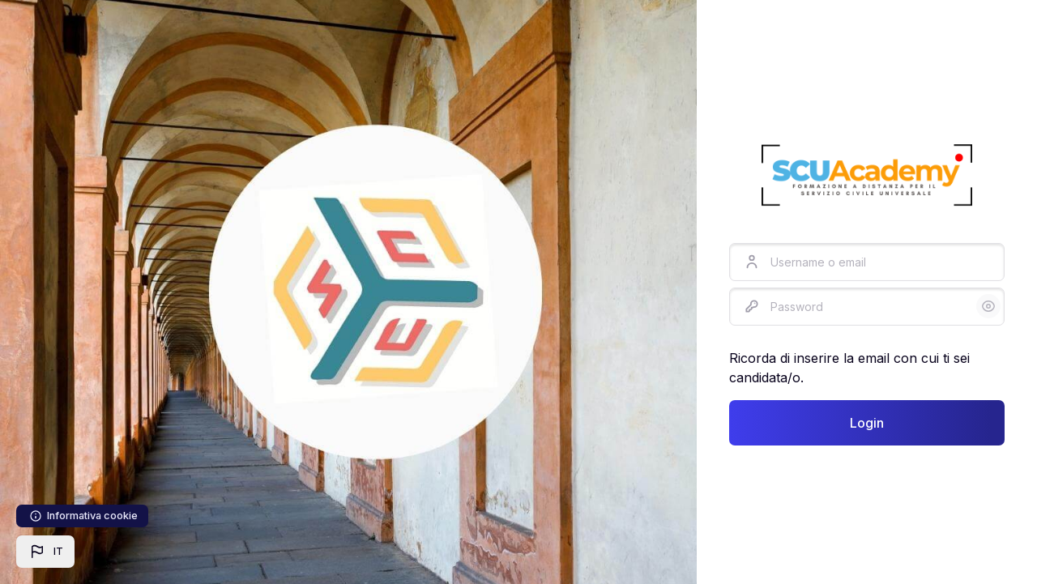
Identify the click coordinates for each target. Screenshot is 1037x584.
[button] (45, 551)
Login (867, 423)
